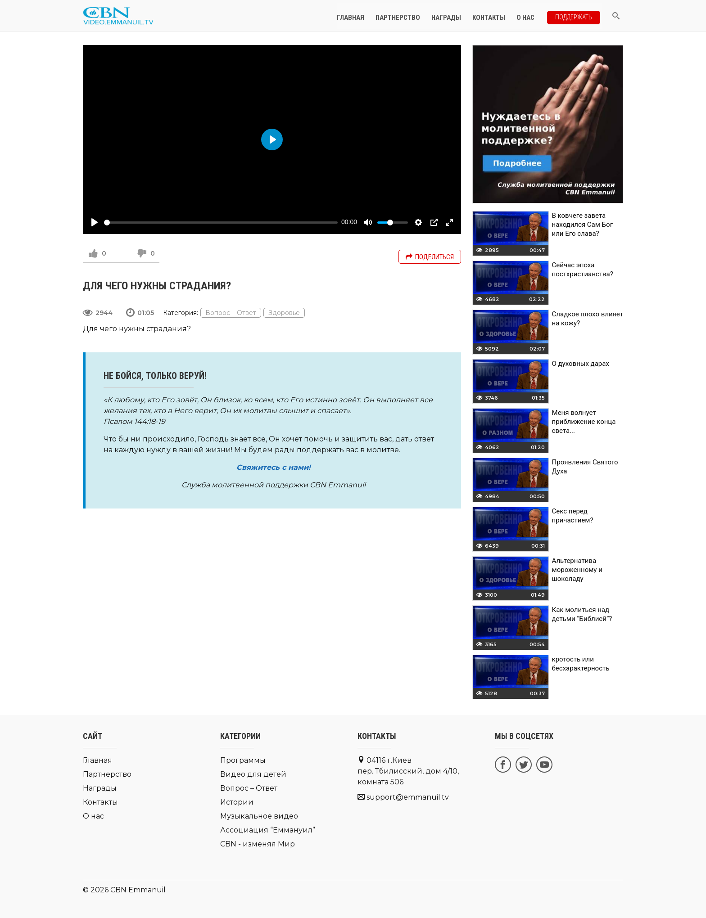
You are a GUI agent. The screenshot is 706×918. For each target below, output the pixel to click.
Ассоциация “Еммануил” (267, 830)
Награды (451, 16)
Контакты (493, 16)
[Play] (94, 222)
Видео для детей (253, 774)
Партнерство (402, 16)
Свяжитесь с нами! (273, 467)
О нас (530, 16)
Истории (236, 802)
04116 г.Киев (408, 771)
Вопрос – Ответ (230, 313)
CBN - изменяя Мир (257, 844)
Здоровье (284, 313)
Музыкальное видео (259, 816)
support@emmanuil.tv (408, 797)
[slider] (221, 222)
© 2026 (96, 890)
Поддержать (576, 15)
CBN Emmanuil (138, 890)
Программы (243, 760)
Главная (355, 16)
